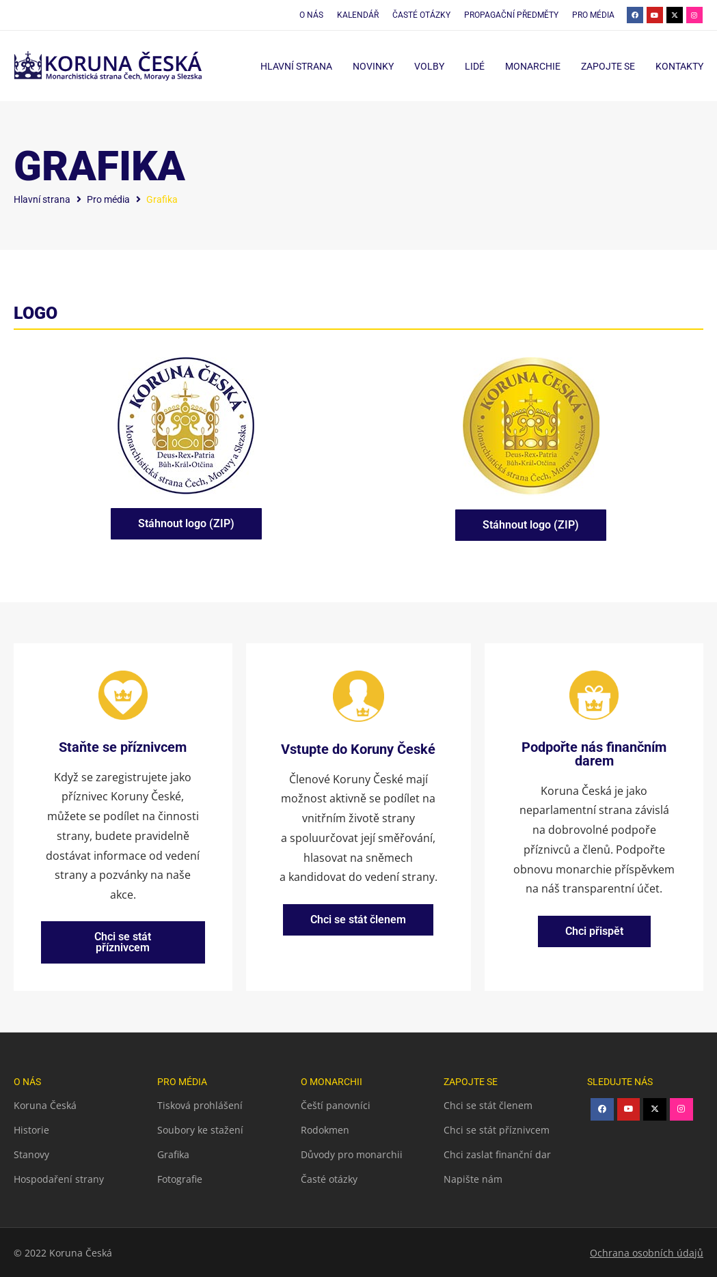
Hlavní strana (296, 66)
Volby (429, 66)
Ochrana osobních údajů (646, 1252)
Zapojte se (608, 66)
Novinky (373, 66)
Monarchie (532, 66)
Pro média (108, 199)
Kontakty (679, 66)
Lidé (475, 66)
